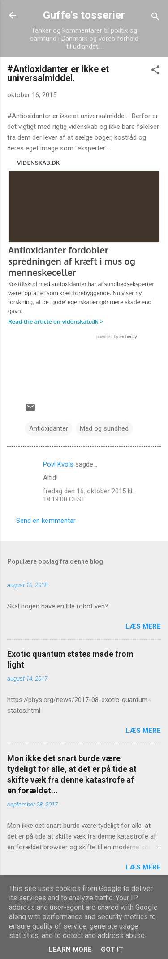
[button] (155, 71)
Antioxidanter (48, 428)
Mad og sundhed (104, 428)
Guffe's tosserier (84, 15)
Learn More (70, 950)
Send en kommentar (46, 521)
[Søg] (155, 18)
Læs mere (143, 626)
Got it (112, 950)
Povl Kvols (58, 464)
